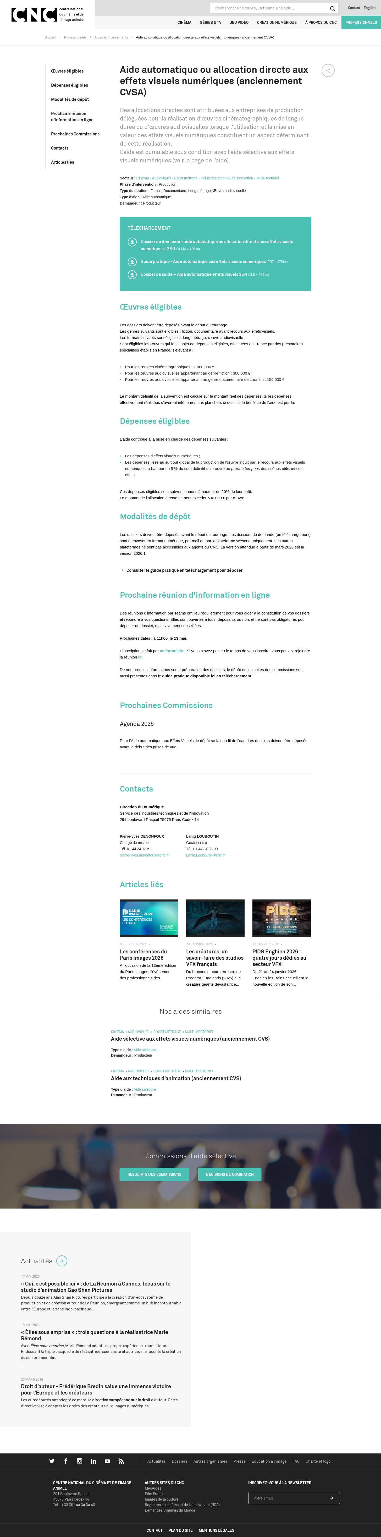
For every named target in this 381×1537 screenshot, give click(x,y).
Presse (239, 1461)
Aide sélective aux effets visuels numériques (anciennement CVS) (190, 1038)
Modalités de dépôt (70, 99)
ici (140, 657)
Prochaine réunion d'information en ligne (72, 116)
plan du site (181, 1530)
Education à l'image (269, 1461)
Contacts (59, 148)
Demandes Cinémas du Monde (170, 1510)
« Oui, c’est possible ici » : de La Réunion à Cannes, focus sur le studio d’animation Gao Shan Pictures (95, 1286)
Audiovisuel (161, 178)
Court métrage (185, 178)
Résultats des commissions (154, 1174)
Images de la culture (162, 1499)
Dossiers (179, 1461)
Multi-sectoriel (267, 178)
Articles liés (62, 162)
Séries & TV (211, 22)
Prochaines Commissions (75, 133)
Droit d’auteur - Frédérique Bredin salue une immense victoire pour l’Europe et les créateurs (96, 1389)
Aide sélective (145, 1050)
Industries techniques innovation (227, 178)
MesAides (153, 1488)
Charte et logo (318, 1461)
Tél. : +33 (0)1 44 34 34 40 (74, 1504)
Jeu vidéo (239, 22)
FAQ (296, 1461)
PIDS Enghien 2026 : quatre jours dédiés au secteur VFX (279, 957)
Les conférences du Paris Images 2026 (143, 954)
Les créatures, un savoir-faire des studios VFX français (215, 957)
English (370, 8)
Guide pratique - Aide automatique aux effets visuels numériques (214, 261)
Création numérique (277, 22)
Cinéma (184, 22)
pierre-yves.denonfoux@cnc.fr (144, 855)
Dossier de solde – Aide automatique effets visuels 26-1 (205, 274)
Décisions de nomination (230, 1174)
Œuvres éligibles (67, 71)
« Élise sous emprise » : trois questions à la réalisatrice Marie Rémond (94, 1335)
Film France (154, 1493)
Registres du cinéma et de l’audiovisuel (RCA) (182, 1504)
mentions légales (216, 1530)
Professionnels (361, 22)
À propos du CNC (321, 22)
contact (155, 1530)
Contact (354, 8)
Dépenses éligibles (69, 85)
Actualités (156, 1461)
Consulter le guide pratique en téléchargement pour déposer (184, 570)
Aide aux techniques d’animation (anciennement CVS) (176, 1078)
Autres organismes (210, 1461)
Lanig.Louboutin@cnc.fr (205, 855)
